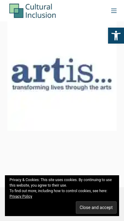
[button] (116, 36)
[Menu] (114, 11)
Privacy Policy (21, 196)
